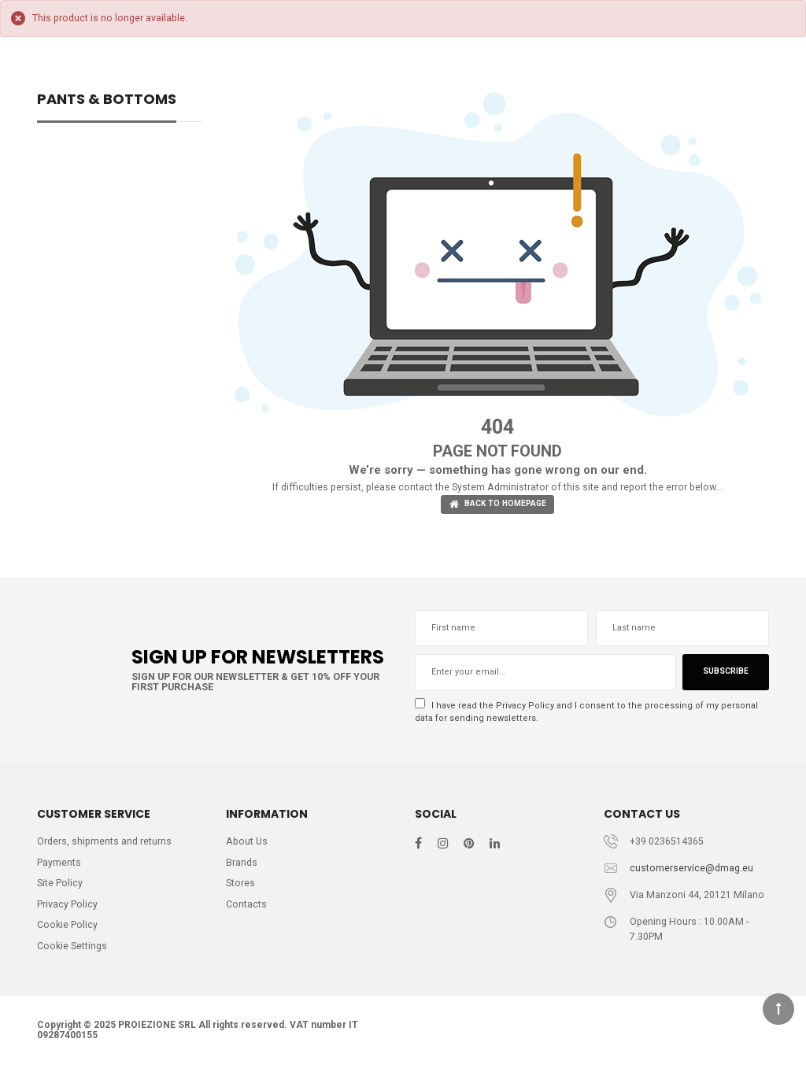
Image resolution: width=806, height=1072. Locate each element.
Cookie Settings (73, 953)
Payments (59, 866)
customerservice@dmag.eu (692, 872)
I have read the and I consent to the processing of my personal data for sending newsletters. (584, 713)
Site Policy (60, 888)
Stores (241, 888)
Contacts (246, 909)
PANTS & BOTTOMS (106, 100)
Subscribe (724, 674)
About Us (247, 845)
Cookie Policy (67, 931)
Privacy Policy (525, 706)
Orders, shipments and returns (105, 845)
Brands (242, 866)
